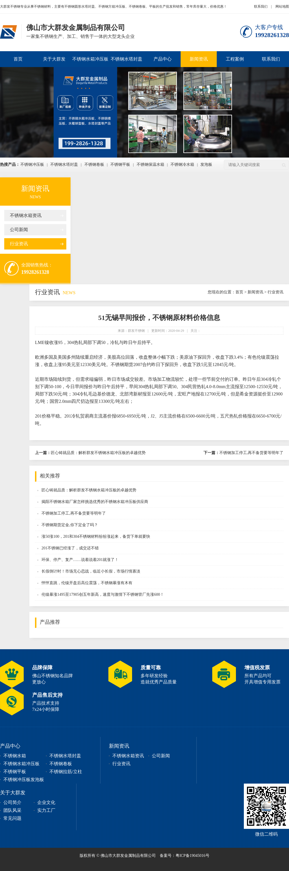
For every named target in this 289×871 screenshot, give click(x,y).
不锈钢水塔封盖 (126, 59)
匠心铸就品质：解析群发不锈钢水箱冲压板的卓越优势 (90, 453)
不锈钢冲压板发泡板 (23, 779)
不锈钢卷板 (94, 164)
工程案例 (235, 59)
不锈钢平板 (120, 164)
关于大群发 (54, 59)
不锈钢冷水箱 (182, 164)
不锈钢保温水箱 (150, 164)
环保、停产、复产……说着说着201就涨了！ (80, 560)
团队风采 (12, 810)
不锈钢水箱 (14, 755)
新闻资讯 (199, 59)
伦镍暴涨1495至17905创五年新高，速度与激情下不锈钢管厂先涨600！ (102, 594)
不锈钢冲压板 (32, 164)
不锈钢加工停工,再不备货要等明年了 (243, 453)
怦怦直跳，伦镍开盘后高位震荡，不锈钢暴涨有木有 (86, 583)
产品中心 (163, 59)
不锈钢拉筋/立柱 (65, 771)
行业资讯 (19, 243)
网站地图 (282, 6)
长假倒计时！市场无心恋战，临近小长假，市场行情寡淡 (90, 571)
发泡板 (206, 164)
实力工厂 (46, 810)
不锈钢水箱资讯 (25, 215)
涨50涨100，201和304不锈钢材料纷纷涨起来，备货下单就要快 (95, 536)
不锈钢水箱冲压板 (90, 59)
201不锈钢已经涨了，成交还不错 (70, 548)
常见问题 (12, 818)
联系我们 (261, 6)
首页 (18, 59)
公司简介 (12, 802)
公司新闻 (19, 229)
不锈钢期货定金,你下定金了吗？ (69, 525)
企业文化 (46, 802)
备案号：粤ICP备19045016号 (184, 855)
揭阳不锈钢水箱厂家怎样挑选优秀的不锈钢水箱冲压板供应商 (94, 502)
